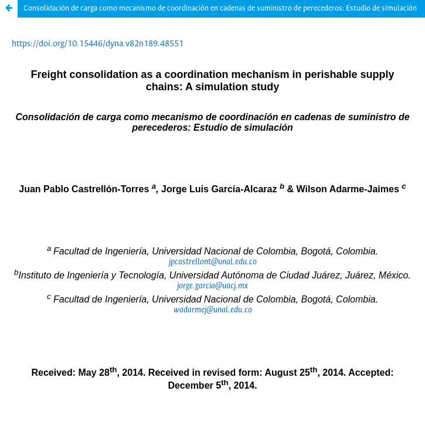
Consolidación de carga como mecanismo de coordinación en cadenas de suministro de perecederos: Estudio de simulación (220, 8)
